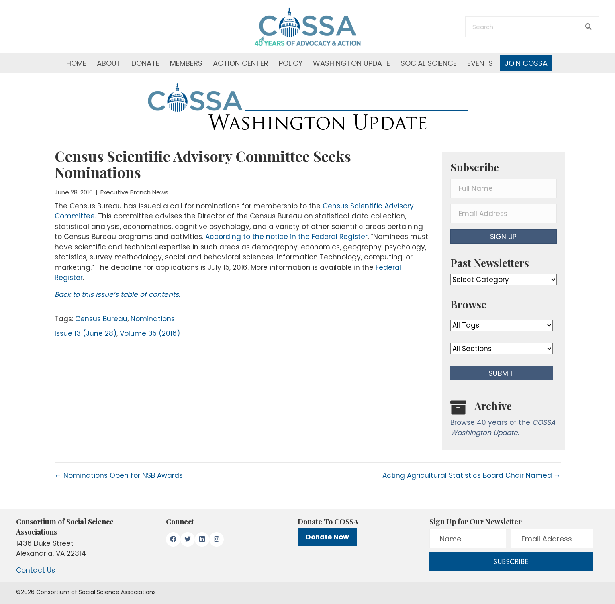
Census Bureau (101, 319)
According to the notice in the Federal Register (286, 236)
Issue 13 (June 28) (85, 333)
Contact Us (35, 570)
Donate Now (327, 537)
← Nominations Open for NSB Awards (119, 475)
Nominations (153, 319)
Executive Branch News (134, 192)
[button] (503, 236)
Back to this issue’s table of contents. (117, 294)
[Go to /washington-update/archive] (503, 420)
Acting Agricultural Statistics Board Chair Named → (471, 475)
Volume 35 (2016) (150, 333)
